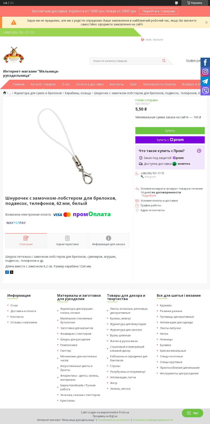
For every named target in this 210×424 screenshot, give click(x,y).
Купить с (170, 140)
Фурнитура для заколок (126, 330)
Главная (18, 84)
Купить (170, 131)
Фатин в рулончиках (124, 341)
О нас (66, 84)
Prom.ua (124, 412)
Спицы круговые (171, 362)
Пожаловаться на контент (114, 420)
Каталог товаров (43, 84)
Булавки (165, 345)
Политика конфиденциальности (153, 420)
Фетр (113, 383)
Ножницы (166, 339)
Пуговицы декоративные (177, 317)
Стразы (115, 366)
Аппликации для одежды (176, 322)
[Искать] (164, 61)
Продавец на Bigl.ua (105, 416)
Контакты (117, 84)
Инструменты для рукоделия (179, 373)
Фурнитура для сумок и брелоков (38, 93)
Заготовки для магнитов (76, 328)
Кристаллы (67, 400)
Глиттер (65, 350)
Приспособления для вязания (179, 367)
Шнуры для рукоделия (75, 339)
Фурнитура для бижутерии (128, 324)
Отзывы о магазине (24, 322)
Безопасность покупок (159, 84)
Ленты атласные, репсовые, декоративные (129, 311)
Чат (192, 413)
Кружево (166, 305)
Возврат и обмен (194, 84)
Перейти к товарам (158, 11)
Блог (133, 84)
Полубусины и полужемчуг (127, 371)
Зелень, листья (120, 388)
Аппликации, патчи (123, 377)
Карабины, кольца (78, 93)
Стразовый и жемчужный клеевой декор (127, 348)
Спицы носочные (171, 356)
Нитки (164, 334)
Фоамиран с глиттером (75, 334)
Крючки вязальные (173, 350)
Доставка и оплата (23, 311)
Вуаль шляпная (120, 335)
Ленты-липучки (170, 328)
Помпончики (68, 345)
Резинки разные (171, 311)
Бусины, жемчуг (120, 318)
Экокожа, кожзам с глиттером (80, 395)
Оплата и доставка (89, 84)
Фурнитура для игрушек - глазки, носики (77, 311)
